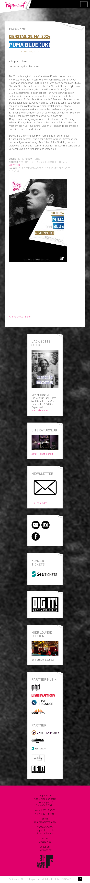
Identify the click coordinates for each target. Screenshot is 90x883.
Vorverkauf (16, 165)
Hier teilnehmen (40, 410)
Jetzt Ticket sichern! (45, 444)
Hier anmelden (39, 502)
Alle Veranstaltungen (20, 316)
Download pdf (45, 849)
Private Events (45, 833)
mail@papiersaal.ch (45, 821)
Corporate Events (45, 830)
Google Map (45, 841)
